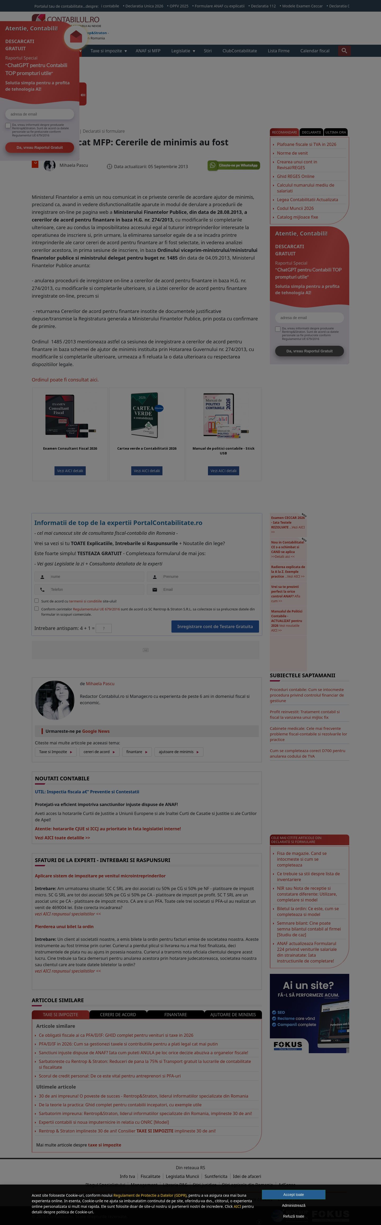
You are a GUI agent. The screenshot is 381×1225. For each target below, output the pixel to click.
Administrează (294, 1205)
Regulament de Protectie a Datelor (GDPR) (150, 1195)
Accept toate (293, 1194)
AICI (237, 1206)
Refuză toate (293, 1216)
